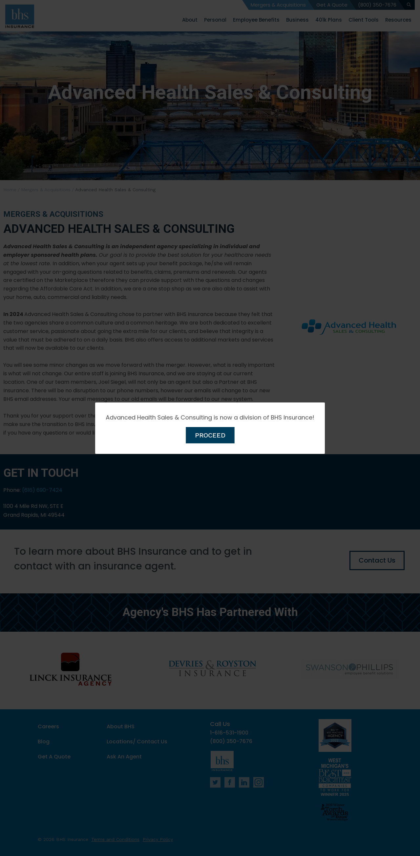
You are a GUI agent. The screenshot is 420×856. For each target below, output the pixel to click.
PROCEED (210, 434)
